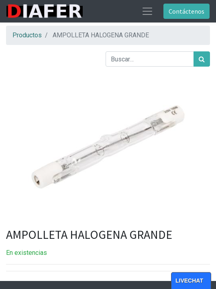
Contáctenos (186, 11)
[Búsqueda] (202, 59)
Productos (27, 35)
